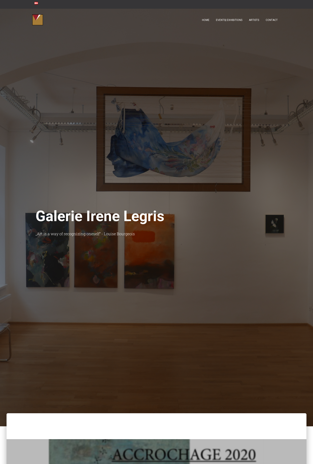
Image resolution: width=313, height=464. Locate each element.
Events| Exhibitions (229, 20)
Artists (254, 20)
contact (272, 20)
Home (205, 20)
